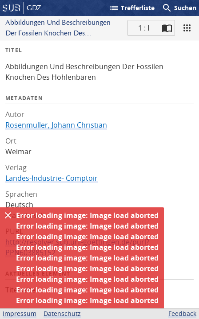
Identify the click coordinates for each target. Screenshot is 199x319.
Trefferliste (131, 8)
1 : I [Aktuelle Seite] (143, 28)
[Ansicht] (187, 28)
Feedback (182, 313)
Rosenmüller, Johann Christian (56, 125)
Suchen (179, 8)
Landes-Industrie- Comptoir (51, 178)
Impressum (19, 313)
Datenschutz (62, 313)
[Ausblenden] (8, 215)
